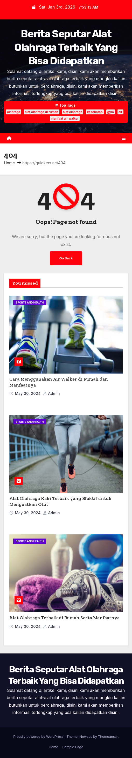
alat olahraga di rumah (41, 112)
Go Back (66, 258)
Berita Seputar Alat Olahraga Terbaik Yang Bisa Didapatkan (65, 47)
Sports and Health (30, 302)
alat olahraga (72, 112)
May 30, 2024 (28, 393)
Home (9, 162)
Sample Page (72, 747)
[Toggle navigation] (123, 138)
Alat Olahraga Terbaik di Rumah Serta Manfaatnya (64, 618)
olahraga (13, 112)
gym (110, 112)
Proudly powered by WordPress (38, 736)
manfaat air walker (65, 118)
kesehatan (94, 112)
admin (51, 393)
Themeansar (108, 736)
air (120, 112)
